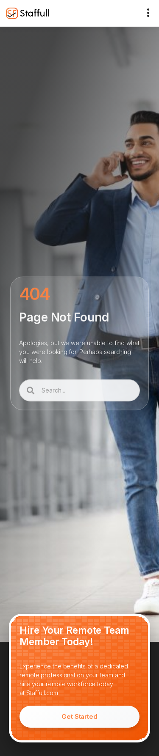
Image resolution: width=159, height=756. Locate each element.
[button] (148, 13)
